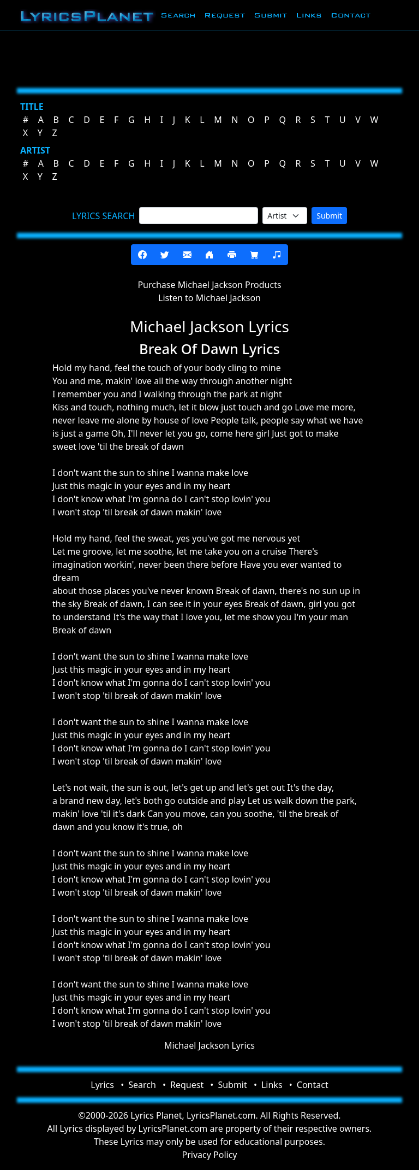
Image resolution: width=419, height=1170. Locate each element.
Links (309, 15)
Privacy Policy (209, 1155)
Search (177, 15)
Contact (350, 15)
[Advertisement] (209, 57)
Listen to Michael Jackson (209, 298)
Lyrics (102, 1085)
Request (224, 15)
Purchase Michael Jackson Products (209, 285)
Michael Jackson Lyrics (209, 1045)
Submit (270, 15)
